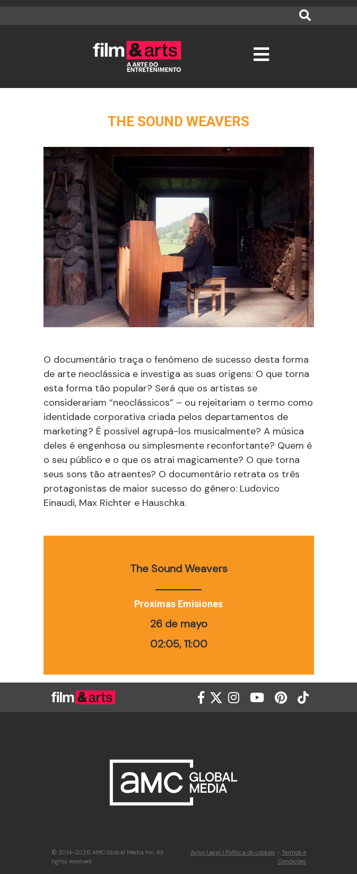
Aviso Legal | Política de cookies (232, 852)
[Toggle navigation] (261, 59)
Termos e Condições (292, 857)
